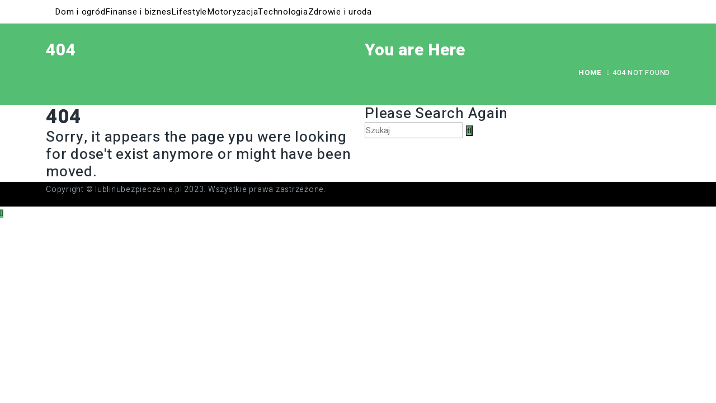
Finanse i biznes (138, 12)
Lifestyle (189, 12)
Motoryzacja (232, 12)
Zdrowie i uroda (340, 12)
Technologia (283, 12)
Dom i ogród (80, 12)
